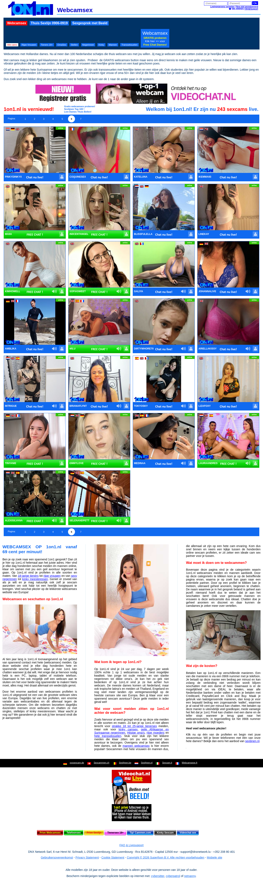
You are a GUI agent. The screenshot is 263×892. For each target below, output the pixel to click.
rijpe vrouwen (52, 575)
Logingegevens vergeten (222, 7)
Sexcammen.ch (101, 762)
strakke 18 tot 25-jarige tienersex (134, 726)
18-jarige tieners (28, 575)
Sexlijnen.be (125, 762)
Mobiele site (214, 857)
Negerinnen (88, 45)
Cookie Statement (112, 857)
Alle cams (12, 45)
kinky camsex (128, 729)
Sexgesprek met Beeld (89, 23)
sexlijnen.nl (252, 741)
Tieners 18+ (47, 45)
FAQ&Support (251, 9)
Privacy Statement (87, 857)
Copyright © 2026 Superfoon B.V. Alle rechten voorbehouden (165, 857)
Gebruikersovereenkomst (57, 857)
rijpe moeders (156, 732)
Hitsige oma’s (136, 732)
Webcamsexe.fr (189, 762)
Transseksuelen (129, 45)
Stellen (74, 45)
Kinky (101, 45)
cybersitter (157, 876)
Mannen (113, 45)
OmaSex (61, 45)
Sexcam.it (167, 762)
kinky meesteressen (35, 579)
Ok (255, 3)
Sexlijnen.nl (146, 762)
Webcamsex (16, 23)
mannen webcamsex (136, 745)
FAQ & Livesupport (131, 845)
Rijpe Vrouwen (29, 45)
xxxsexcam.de (77, 762)
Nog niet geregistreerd (247, 7)
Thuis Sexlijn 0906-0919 (49, 23)
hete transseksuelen (107, 736)
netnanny (190, 876)
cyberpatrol (173, 876)
